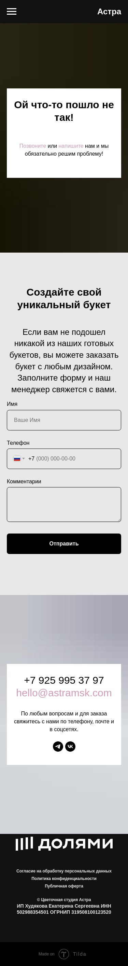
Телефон (18, 443)
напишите (71, 146)
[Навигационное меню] (11, 11)
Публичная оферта (64, 886)
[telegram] (58, 746)
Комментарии (24, 481)
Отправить (64, 543)
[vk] (70, 746)
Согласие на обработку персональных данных (64, 871)
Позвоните (32, 146)
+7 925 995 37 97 (64, 680)
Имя (12, 404)
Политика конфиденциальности (64, 878)
